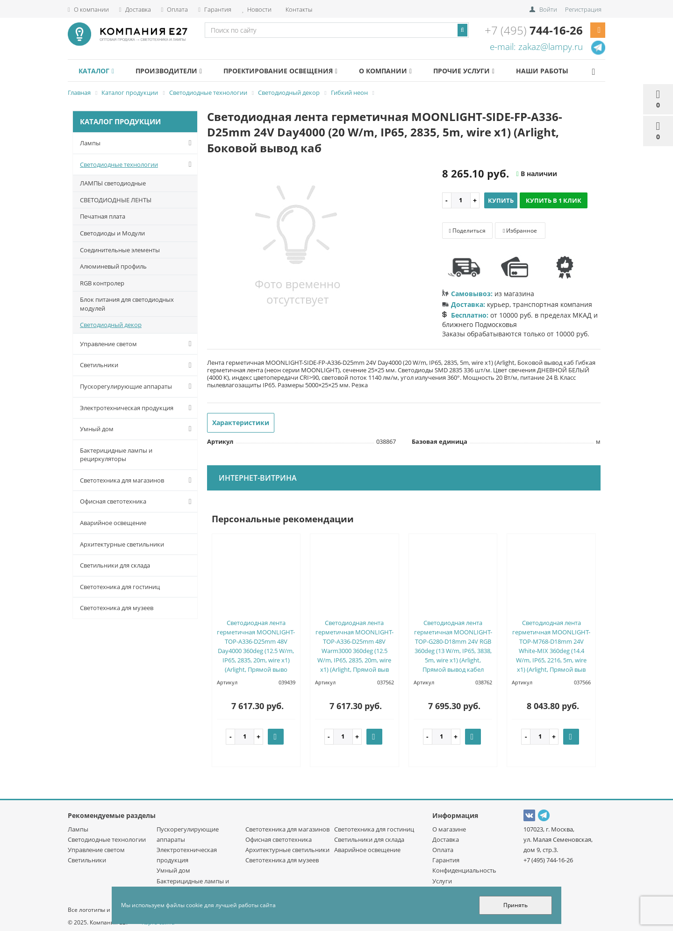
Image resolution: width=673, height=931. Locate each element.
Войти (548, 9)
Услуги (442, 881)
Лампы (137, 143)
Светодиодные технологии (137, 164)
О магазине (449, 829)
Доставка (135, 9)
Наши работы (565, 70)
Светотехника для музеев (116, 608)
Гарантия (214, 9)
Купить (501, 200)
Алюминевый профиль (113, 266)
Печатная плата (102, 216)
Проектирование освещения (291, 70)
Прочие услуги (482, 70)
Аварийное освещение (113, 523)
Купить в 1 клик (553, 200)
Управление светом (137, 343)
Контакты (298, 9)
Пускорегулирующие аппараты (137, 386)
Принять (515, 905)
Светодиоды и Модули (112, 233)
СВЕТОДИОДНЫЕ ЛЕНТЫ (115, 200)
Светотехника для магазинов (137, 480)
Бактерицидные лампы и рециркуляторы (116, 454)
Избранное (520, 231)
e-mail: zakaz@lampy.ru (536, 47)
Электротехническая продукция (137, 407)
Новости (257, 9)
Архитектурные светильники (122, 544)
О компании (88, 9)
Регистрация (583, 9)
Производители (175, 70)
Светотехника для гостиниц (120, 587)
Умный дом (137, 429)
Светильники (137, 365)
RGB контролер (102, 283)
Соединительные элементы (120, 250)
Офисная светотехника (137, 501)
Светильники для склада (115, 565)
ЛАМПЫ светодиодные (113, 183)
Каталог (98, 70)
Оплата (174, 9)
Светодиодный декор (111, 324)
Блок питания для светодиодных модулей (127, 304)
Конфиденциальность (464, 870)
